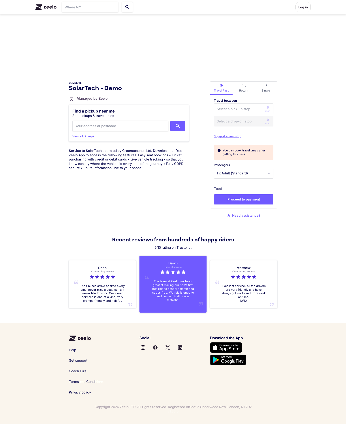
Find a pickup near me (93, 111)
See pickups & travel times (93, 116)
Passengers (222, 165)
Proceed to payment (244, 199)
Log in (303, 7)
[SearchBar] (90, 7)
